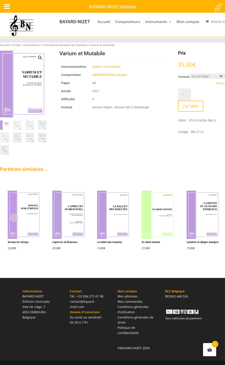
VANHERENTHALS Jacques (109, 75)
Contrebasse (31, 45)
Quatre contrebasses (106, 66)
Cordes (16, 45)
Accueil (103, 21)
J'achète (190, 106)
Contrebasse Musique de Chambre (64, 45)
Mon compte (187, 21)
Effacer (220, 83)
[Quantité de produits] (184, 94)
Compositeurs (127, 21)
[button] (40, 58)
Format (183, 77)
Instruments (156, 21)
